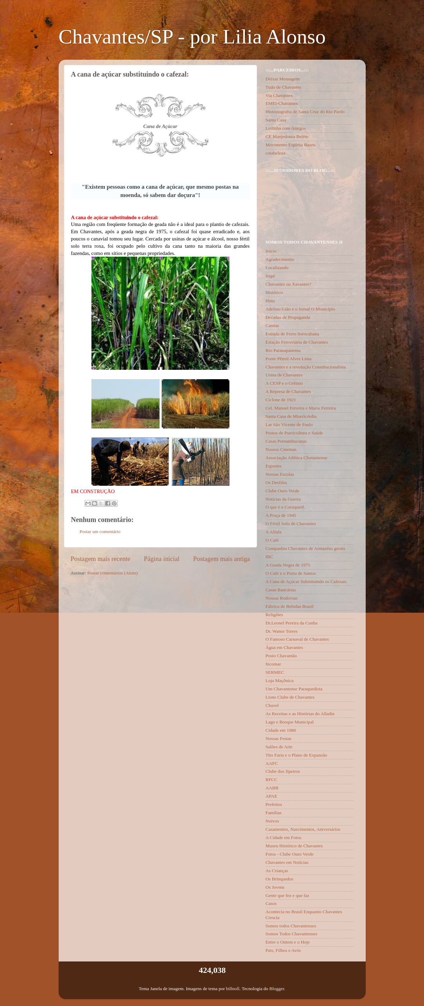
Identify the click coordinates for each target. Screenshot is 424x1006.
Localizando (277, 267)
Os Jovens (275, 887)
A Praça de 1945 (281, 515)
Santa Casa (276, 119)
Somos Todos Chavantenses (291, 933)
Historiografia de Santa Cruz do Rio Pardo (305, 111)
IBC (270, 556)
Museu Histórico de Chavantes (294, 845)
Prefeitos (274, 804)
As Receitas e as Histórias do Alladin (300, 713)
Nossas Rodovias (282, 598)
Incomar (273, 664)
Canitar (272, 325)
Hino (270, 300)
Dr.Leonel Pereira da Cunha (292, 622)
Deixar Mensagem (283, 78)
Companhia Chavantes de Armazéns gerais (305, 548)
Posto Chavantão (281, 655)
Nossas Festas (279, 738)
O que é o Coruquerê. (286, 507)
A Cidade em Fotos (284, 837)
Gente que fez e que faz (287, 895)
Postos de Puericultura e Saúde (294, 432)
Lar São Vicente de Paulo (289, 424)
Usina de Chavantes (284, 374)
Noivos (272, 820)
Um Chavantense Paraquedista (294, 688)
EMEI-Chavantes (282, 103)
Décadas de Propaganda (288, 317)
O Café (272, 540)
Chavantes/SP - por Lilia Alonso (192, 36)
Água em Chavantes (284, 647)
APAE (271, 796)
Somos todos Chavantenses (291, 925)
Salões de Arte (279, 746)
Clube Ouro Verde (282, 490)
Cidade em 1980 (281, 730)
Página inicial (161, 558)
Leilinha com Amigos (286, 128)
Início (271, 251)
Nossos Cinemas (281, 449)
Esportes (274, 466)
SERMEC (275, 672)
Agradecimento (280, 259)
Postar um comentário (100, 531)
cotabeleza (275, 153)
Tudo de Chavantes (284, 87)
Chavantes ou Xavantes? (289, 284)
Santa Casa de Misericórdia (291, 416)
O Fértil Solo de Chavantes (291, 523)
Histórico (274, 292)
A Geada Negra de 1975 (288, 565)
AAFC (272, 763)
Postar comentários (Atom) (112, 572)
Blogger (276, 988)
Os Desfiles (276, 482)
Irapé (270, 275)
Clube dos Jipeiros (283, 771)
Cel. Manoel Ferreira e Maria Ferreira (301, 408)
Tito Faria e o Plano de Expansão (296, 755)
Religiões (274, 614)
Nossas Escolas (280, 474)
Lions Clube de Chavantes (290, 697)
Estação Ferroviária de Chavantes (297, 342)
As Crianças (277, 870)
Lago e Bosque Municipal (290, 721)
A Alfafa (274, 531)
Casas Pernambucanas (286, 441)
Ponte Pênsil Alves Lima (289, 358)
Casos (271, 903)
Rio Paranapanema (283, 350)
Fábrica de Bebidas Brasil (290, 606)
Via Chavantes (279, 95)
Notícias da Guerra (283, 499)
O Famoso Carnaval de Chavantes (297, 639)
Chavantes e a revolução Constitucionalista (306, 366)
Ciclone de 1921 (281, 399)
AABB (272, 787)
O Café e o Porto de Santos (291, 573)
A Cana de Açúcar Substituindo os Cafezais (306, 581)
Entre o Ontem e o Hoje (288, 942)
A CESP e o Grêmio (284, 383)
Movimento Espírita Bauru (291, 144)
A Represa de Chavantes (288, 391)
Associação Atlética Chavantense (296, 457)
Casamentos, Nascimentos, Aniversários (303, 829)
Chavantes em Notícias (287, 862)
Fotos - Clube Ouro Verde (290, 854)
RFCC (272, 779)
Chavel (272, 705)
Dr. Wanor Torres (282, 631)
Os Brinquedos (280, 878)
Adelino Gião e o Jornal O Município (300, 309)
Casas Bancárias (281, 589)
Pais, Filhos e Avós (283, 950)
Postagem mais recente (100, 558)
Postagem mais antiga (221, 558)
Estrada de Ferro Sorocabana (292, 333)
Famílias (274, 812)
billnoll (232, 988)
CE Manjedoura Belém (287, 136)
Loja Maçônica (280, 680)
